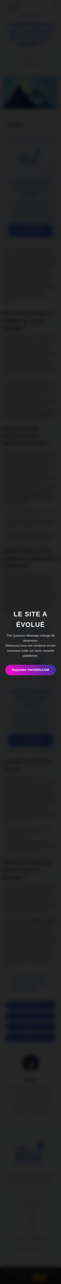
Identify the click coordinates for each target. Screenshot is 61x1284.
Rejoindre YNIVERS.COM (30, 670)
